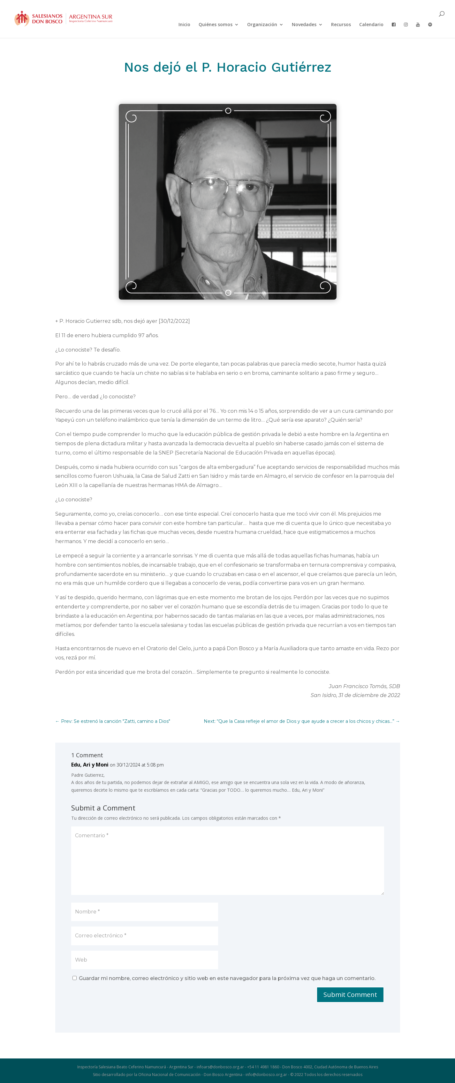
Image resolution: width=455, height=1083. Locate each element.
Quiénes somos (215, 24)
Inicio (184, 24)
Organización (262, 24)
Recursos (341, 24)
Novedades (304, 24)
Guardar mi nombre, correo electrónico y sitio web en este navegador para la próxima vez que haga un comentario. (227, 978)
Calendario (371, 24)
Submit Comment (350, 994)
